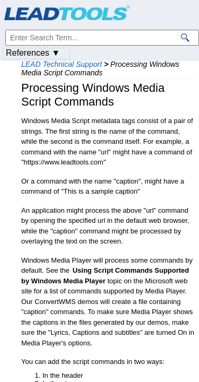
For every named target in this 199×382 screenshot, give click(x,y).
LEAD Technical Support (61, 64)
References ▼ (33, 52)
